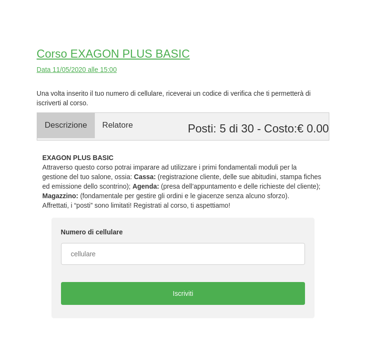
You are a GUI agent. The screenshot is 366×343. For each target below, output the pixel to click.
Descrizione (66, 125)
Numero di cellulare (92, 232)
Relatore (117, 125)
